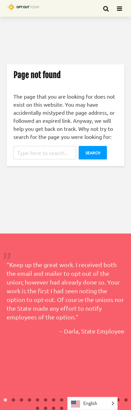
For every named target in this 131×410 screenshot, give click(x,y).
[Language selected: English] (92, 403)
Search (92, 152)
